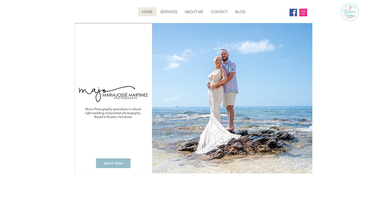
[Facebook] (293, 12)
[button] (232, 98)
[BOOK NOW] (113, 163)
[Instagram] (303, 12)
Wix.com (302, 179)
